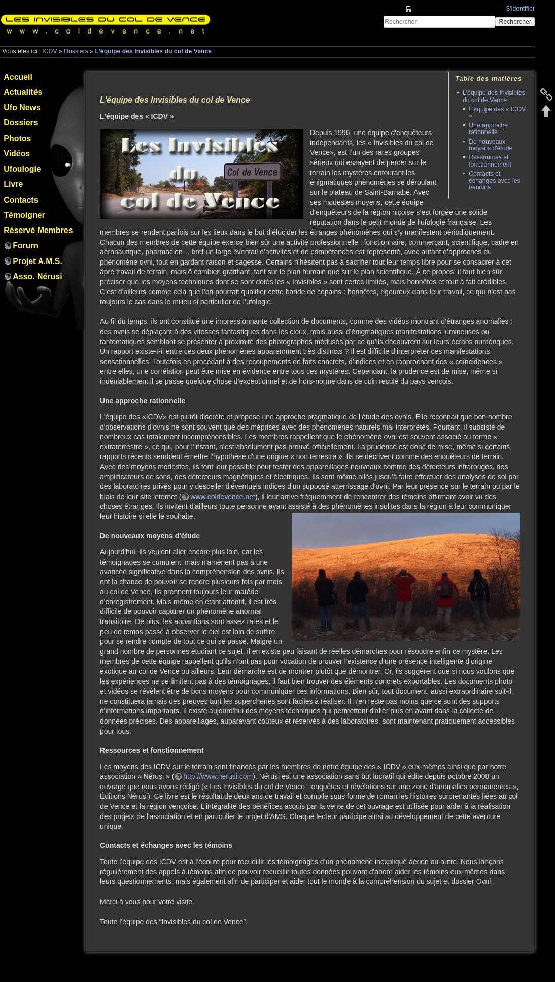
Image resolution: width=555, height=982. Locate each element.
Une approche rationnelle (488, 129)
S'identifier (520, 8)
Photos (17, 138)
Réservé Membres (38, 230)
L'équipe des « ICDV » (497, 112)
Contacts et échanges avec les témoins (494, 180)
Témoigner (24, 215)
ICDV (49, 51)
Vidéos (17, 153)
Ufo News (22, 107)
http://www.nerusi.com (218, 776)
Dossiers (76, 51)
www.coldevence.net (222, 497)
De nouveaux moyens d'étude (490, 145)
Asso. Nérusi (37, 276)
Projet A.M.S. (37, 261)
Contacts (21, 199)
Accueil (18, 77)
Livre (13, 184)
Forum (25, 245)
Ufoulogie (22, 169)
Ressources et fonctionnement (490, 161)
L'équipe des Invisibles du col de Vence (153, 51)
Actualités (23, 92)
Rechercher (515, 21)
